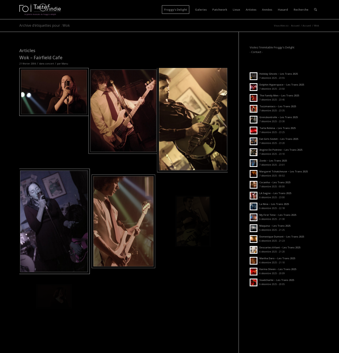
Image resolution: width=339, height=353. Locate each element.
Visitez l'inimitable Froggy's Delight (272, 47)
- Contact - (256, 52)
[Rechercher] (315, 9)
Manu (65, 63)
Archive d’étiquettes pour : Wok (44, 25)
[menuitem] (175, 9)
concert (49, 63)
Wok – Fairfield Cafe (40, 57)
